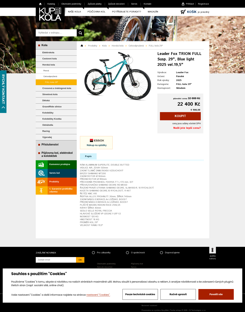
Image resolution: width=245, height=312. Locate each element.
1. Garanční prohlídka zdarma (60, 190)
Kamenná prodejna (59, 164)
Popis (88, 156)
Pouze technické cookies (140, 294)
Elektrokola (48, 52)
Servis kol (54, 173)
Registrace (203, 4)
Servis (134, 4)
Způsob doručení (116, 4)
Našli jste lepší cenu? (187, 128)
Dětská (46, 100)
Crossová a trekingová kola (56, 88)
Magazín (153, 11)
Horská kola (48, 64)
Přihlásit (190, 4)
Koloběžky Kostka (51, 119)
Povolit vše (216, 294)
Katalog (51, 4)
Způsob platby (95, 4)
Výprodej (47, 137)
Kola (44, 45)
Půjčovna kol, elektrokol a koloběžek (57, 154)
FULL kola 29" (51, 82)
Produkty (54, 181)
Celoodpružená (50, 76)
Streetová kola (50, 94)
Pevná (46, 70)
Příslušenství (50, 144)
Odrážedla (47, 125)
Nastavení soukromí (149, 305)
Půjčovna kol (96, 11)
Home (40, 4)
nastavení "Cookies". (98, 295)
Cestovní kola (49, 58)
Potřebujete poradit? (126, 11)
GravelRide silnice (52, 106)
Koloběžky (47, 112)
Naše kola (74, 11)
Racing (46, 131)
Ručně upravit (178, 294)
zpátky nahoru (212, 257)
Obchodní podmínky (71, 4)
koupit (180, 116)
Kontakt (147, 4)
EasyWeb (164, 310)
